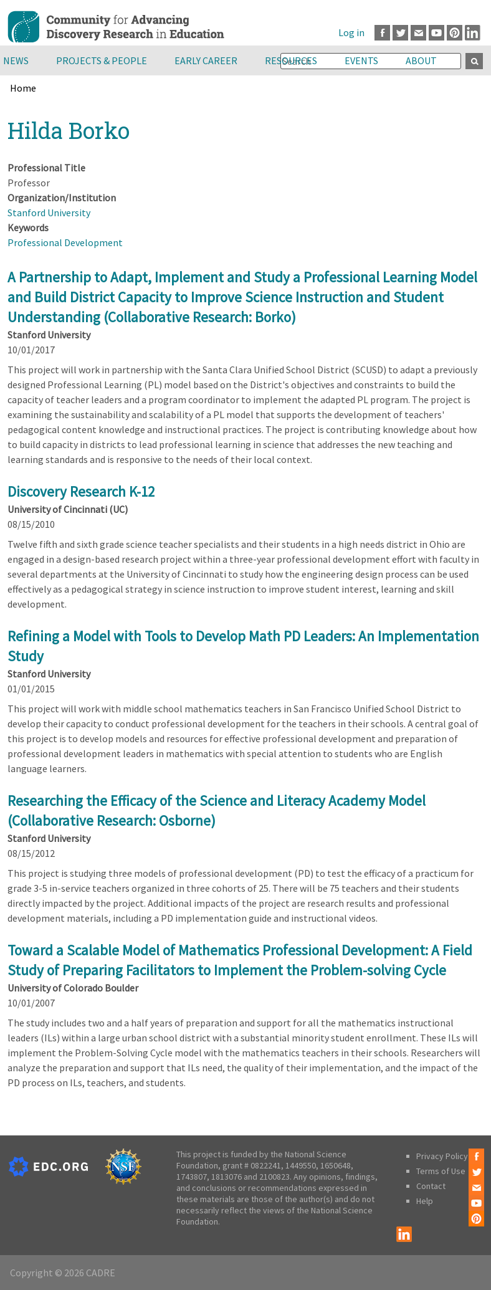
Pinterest (454, 33)
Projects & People (101, 60)
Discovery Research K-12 (81, 491)
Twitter (400, 33)
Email (418, 33)
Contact (431, 1186)
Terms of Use (440, 1171)
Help (424, 1200)
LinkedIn (472, 33)
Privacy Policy (442, 1156)
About (421, 60)
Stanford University (48, 212)
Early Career (205, 60)
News (16, 60)
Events (361, 60)
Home (23, 88)
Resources (291, 60)
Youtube (436, 33)
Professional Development (65, 242)
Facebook (382, 33)
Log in (351, 32)
